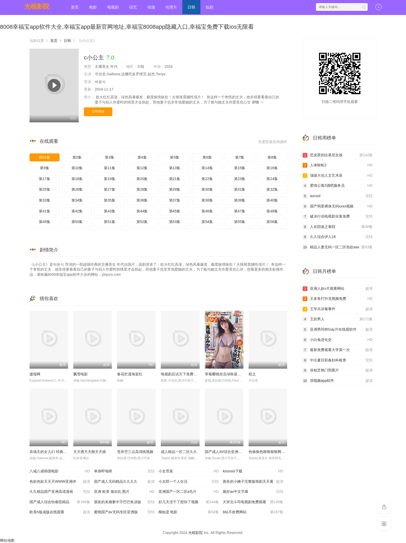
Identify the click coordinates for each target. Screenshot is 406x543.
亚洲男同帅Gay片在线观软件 (338, 329)
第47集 (239, 211)
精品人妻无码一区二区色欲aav (338, 247)
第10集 (77, 168)
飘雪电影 (80, 374)
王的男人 (338, 319)
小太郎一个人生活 (188, 481)
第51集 (109, 222)
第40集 (272, 200)
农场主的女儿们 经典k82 (49, 452)
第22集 (207, 179)
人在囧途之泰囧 (338, 226)
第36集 (142, 200)
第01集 (44, 157)
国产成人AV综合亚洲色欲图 (227, 452)
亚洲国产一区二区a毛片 (188, 491)
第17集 (44, 179)
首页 (75, 7)
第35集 (109, 200)
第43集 (109, 211)
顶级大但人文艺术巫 (338, 175)
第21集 (174, 179)
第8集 (272, 157)
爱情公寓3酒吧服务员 (338, 185)
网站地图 (7, 540)
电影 (93, 7)
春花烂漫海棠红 (129, 374)
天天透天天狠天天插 (89, 452)
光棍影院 (36, 6)
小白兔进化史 (338, 340)
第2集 (77, 157)
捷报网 (35, 374)
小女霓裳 (188, 471)
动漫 (151, 7)
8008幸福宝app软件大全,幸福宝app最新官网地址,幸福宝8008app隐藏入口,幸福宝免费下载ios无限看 (127, 27)
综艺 (133, 7)
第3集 (109, 157)
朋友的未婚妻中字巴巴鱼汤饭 (124, 502)
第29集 (174, 189)
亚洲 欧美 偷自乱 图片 (124, 491)
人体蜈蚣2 (338, 165)
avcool (338, 196)
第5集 (174, 157)
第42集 (77, 211)
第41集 (44, 211)
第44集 (142, 211)
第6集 (207, 157)
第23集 (239, 179)
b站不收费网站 (253, 512)
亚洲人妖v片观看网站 (338, 288)
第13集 (174, 168)
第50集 (77, 222)
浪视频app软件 (338, 380)
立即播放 (98, 111)
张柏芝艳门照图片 (338, 370)
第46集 (207, 211)
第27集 (109, 189)
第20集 (142, 179)
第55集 (239, 222)
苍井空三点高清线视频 (135, 452)
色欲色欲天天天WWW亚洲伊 (60, 481)
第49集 (44, 222)
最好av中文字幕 (253, 491)
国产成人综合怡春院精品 (60, 502)
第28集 (142, 189)
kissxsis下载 (253, 471)
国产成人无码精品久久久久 (124, 481)
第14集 (207, 168)
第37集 (174, 200)
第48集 (272, 211)
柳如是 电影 (188, 512)
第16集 (272, 168)
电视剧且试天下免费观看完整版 (186, 374)
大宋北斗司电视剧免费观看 (253, 502)
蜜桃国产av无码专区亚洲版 (124, 512)
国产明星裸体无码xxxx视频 (338, 206)
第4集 (142, 157)
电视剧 (113, 7)
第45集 (174, 211)
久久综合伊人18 (338, 237)
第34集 (77, 200)
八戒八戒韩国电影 (60, 471)
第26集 (77, 189)
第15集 (239, 168)
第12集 (142, 168)
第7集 (239, 157)
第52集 (142, 222)
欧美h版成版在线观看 (60, 512)
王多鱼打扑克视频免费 (338, 298)
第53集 (174, 222)
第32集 (272, 189)
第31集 (239, 189)
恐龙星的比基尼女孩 (338, 155)
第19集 (109, 179)
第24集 (272, 179)
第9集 (44, 168)
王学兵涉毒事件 (338, 309)
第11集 (109, 168)
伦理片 (171, 7)
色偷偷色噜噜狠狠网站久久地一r (275, 452)
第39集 (239, 200)
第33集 (44, 200)
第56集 (272, 222)
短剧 (209, 7)
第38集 (207, 200)
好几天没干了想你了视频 (188, 502)
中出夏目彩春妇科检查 (338, 360)
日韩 (191, 7)
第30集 (207, 189)
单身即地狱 (124, 471)
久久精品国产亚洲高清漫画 (60, 491)
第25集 (44, 189)
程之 (252, 374)
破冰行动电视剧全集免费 (338, 216)
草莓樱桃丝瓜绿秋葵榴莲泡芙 (228, 374)
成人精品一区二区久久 (179, 452)
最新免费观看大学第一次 (338, 350)
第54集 (207, 222)
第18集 (77, 179)
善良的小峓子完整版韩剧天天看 (253, 481)
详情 (258, 102)
